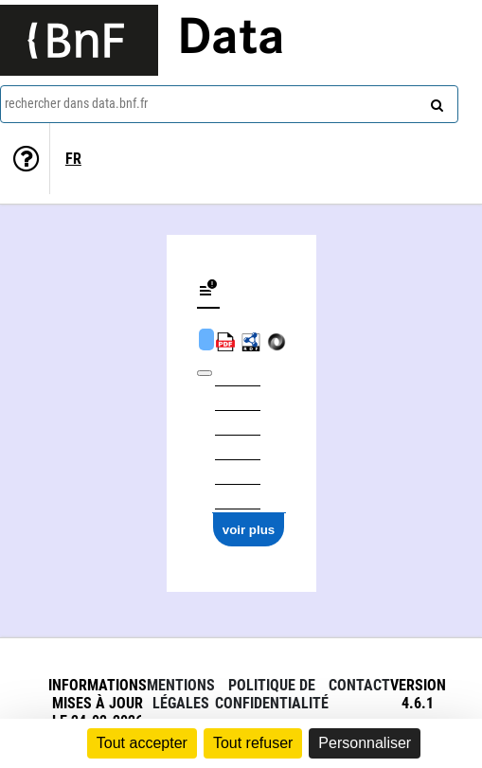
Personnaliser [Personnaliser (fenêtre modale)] (364, 743)
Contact (359, 685)
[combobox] (229, 104)
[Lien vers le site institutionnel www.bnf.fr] (79, 40)
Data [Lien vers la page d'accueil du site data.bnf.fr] (231, 39)
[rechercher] (434, 101)
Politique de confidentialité (272, 694)
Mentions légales (181, 694)
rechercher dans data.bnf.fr (76, 103)
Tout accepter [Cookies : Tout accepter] (142, 743)
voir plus (249, 530)
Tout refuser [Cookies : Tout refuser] (253, 743)
